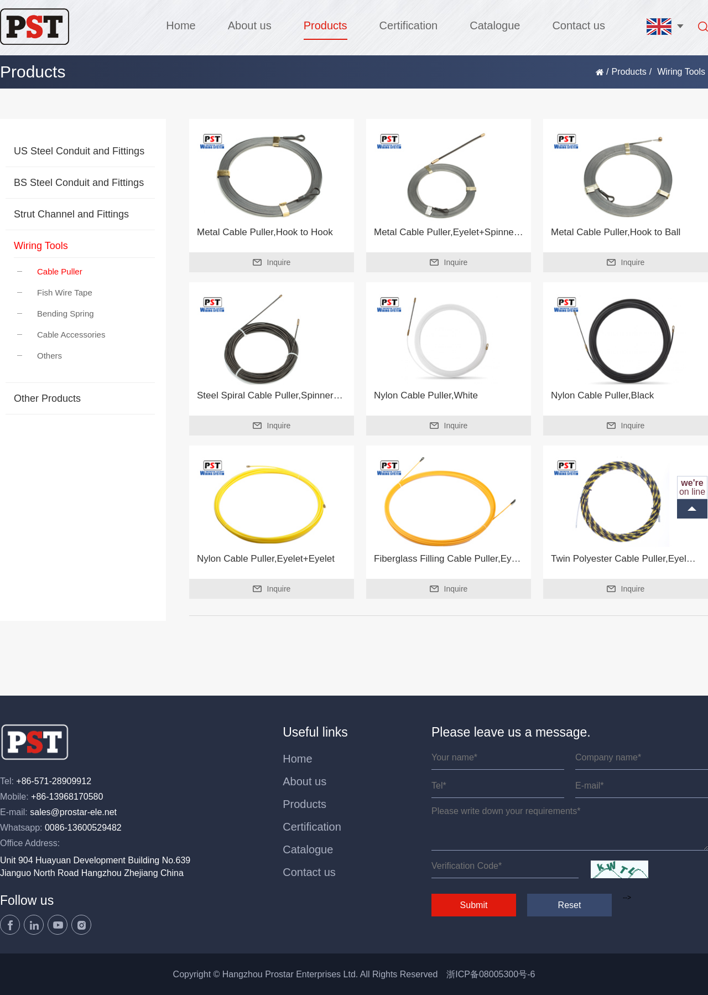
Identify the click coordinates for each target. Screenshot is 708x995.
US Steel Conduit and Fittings (79, 151)
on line (692, 487)
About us (250, 25)
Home (180, 25)
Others (39, 355)
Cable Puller (49, 271)
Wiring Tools (41, 245)
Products (325, 25)
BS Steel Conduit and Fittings (79, 182)
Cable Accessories (61, 334)
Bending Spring (55, 313)
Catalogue (495, 25)
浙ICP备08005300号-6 (490, 974)
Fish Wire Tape (54, 292)
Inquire (272, 262)
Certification (408, 25)
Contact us (578, 25)
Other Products (47, 398)
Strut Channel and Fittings (71, 214)
